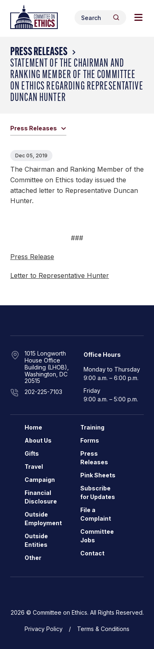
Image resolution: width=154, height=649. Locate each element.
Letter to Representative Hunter (59, 275)
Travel (34, 466)
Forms (89, 440)
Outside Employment (43, 518)
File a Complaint (95, 514)
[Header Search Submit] (116, 17)
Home (33, 427)
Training (92, 427)
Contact (92, 553)
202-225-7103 (43, 391)
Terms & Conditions (103, 628)
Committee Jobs (97, 536)
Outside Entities (36, 540)
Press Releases (39, 52)
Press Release (32, 257)
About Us (38, 440)
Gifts (32, 453)
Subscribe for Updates (97, 492)
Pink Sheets (98, 475)
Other (33, 557)
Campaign (40, 479)
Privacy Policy (44, 628)
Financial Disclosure (41, 497)
